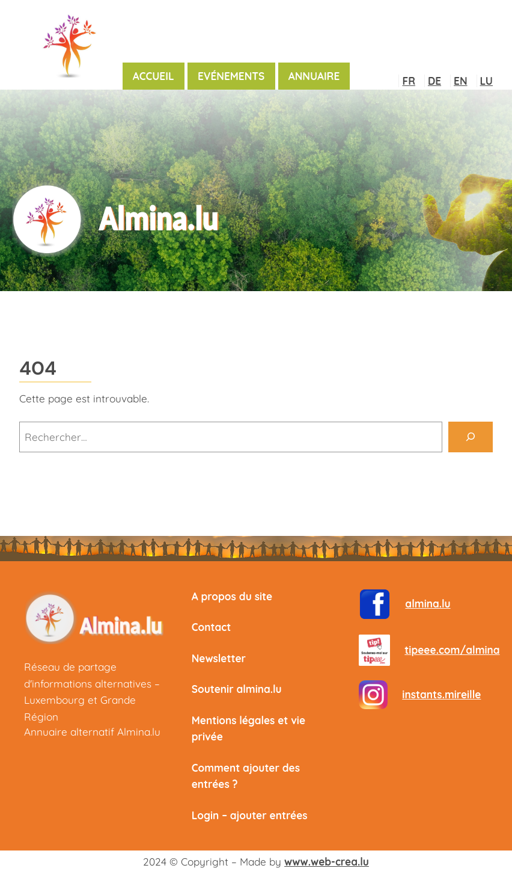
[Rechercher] (470, 437)
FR (408, 81)
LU (486, 81)
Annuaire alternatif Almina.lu (92, 731)
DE (434, 81)
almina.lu (427, 603)
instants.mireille (441, 694)
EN (460, 81)
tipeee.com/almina (451, 650)
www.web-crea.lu (326, 861)
